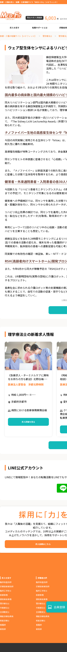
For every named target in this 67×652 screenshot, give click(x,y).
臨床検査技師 (5, 582)
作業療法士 (5, 607)
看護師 (3, 624)
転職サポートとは (39, 27)
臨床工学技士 (5, 590)
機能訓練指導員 (6, 616)
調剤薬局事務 (5, 599)
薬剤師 (3, 629)
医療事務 (4, 595)
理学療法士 (47, 36)
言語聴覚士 (5, 612)
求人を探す (14, 27)
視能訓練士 (5, 620)
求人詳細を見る (28, 421)
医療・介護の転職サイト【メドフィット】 (18, 36)
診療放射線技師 (6, 586)
